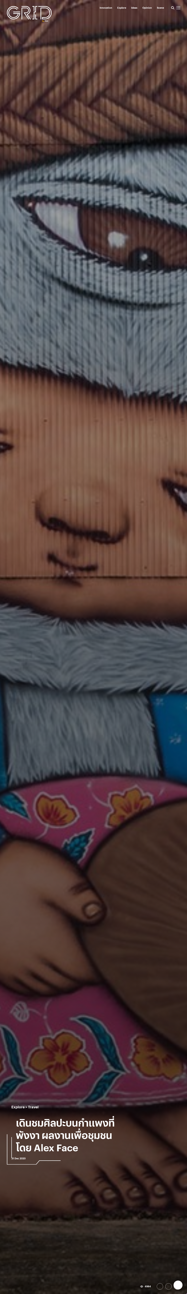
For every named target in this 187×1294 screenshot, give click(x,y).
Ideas (134, 7)
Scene (160, 7)
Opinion (147, 7)
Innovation (106, 7)
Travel (33, 1106)
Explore (121, 7)
